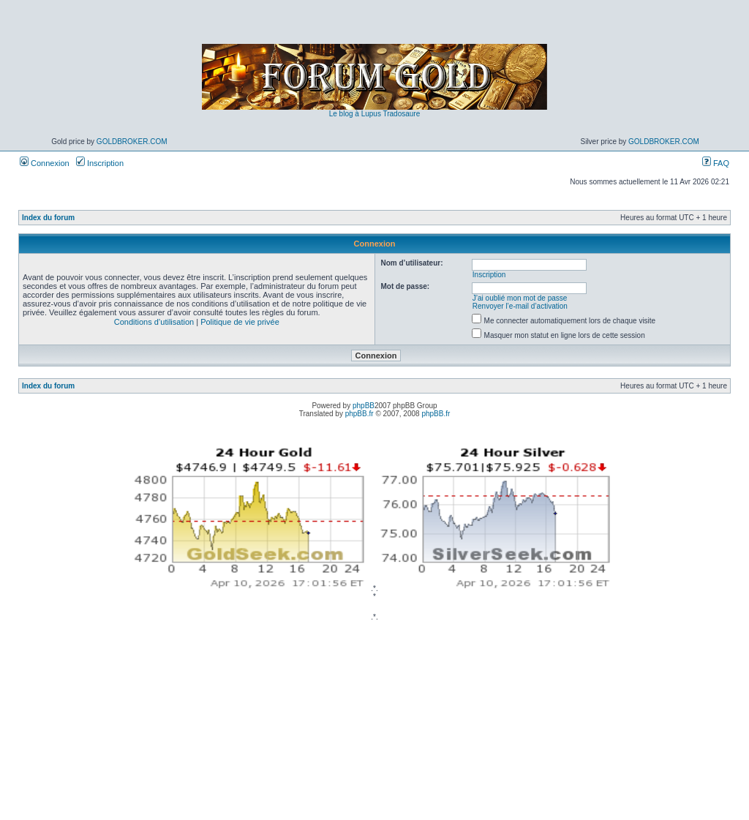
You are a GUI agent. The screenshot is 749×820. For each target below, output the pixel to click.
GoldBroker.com (132, 142)
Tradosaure (401, 114)
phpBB (363, 406)
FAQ (715, 163)
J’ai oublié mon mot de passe (520, 298)
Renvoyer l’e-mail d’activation (520, 306)
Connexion (44, 163)
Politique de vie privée (239, 321)
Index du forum (48, 218)
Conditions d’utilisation (154, 321)
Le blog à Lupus (355, 114)
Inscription (100, 163)
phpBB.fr (359, 414)
